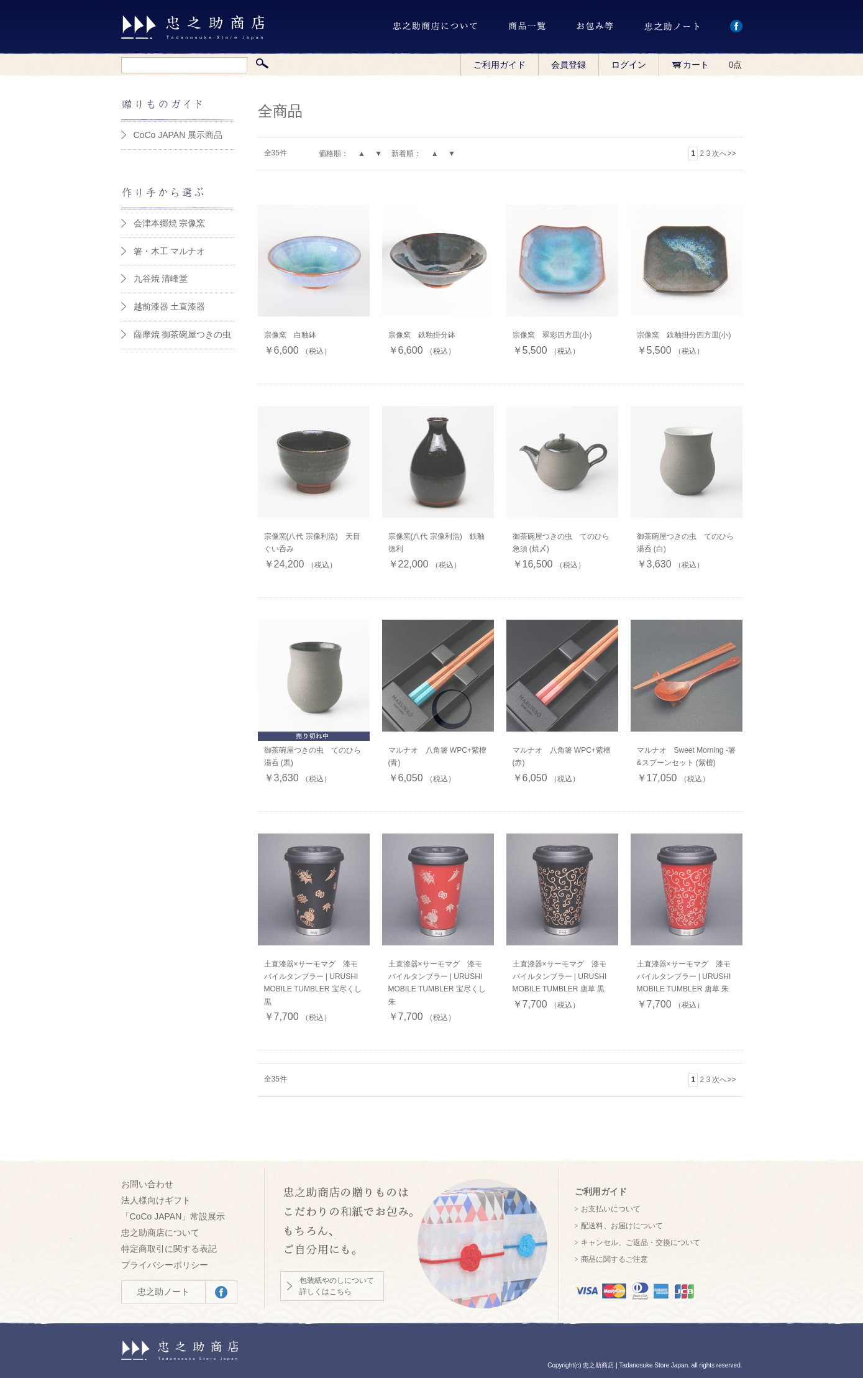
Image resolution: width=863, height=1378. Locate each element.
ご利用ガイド (499, 65)
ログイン (628, 65)
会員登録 (568, 65)
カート (690, 65)
